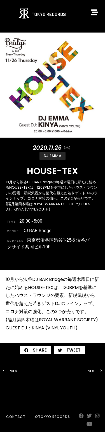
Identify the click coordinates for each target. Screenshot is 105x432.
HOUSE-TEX (52, 171)
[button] (35, 350)
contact (15, 416)
